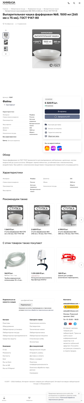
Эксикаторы (34, 342)
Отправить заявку (36, 353)
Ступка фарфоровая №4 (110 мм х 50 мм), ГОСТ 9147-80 (15, 233)
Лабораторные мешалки (39, 336)
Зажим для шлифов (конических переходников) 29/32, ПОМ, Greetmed (68, 277)
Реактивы (6, 323)
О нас (5, 350)
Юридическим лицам (38, 350)
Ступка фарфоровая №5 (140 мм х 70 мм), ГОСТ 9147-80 (41, 233)
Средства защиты (9, 339)
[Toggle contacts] (68, 3)
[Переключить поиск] (74, 3)
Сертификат (10, 105)
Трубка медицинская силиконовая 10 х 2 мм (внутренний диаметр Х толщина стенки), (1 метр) (14, 279)
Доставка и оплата (37, 356)
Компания (6, 346)
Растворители (35, 326)
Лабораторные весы (37, 332)
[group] (46, 62)
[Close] (78, 393)
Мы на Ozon (7, 362)
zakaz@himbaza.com (70, 303)
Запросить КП (62, 117)
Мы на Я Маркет (9, 368)
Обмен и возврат (36, 359)
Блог (4, 359)
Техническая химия (37, 329)
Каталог (6, 320)
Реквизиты (7, 353)
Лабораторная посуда (11, 332)
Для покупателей (36, 346)
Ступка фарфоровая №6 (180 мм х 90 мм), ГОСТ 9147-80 (68, 233)
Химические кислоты (38, 323)
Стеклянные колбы (37, 339)
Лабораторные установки (12, 329)
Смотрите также (36, 320)
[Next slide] (6, 53)
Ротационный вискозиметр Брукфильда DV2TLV (41, 279)
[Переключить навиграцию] (79, 3)
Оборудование (8, 326)
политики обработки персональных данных (39, 310)
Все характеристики (9, 137)
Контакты (6, 356)
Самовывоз (34, 373)
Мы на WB (6, 365)
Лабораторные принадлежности (15, 336)
